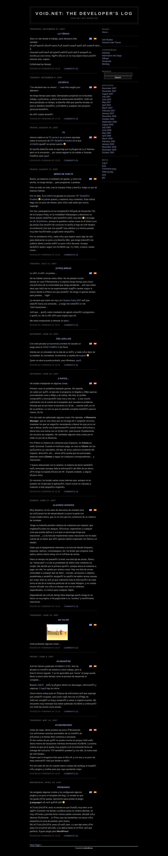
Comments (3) (71, 255)
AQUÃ (41, 685)
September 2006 (109, 122)
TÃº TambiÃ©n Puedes (61, 140)
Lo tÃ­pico (63, 34)
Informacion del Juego (112, 56)
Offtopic (105, 58)
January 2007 (108, 113)
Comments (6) (71, 69)
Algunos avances (63, 505)
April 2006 (106, 136)
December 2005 (109, 147)
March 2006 (107, 138)
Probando (63, 787)
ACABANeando (63, 725)
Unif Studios (107, 40)
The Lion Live (63, 339)
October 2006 (108, 119)
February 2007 (108, 111)
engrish (82, 355)
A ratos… (63, 378)
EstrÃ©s (63, 82)
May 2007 (106, 102)
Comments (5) (71, 119)
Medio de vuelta (63, 174)
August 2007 (107, 94)
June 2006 (106, 130)
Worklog (105, 64)
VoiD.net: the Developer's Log (84, 13)
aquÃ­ (46, 156)
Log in (104, 163)
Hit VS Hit (63, 620)
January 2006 (108, 144)
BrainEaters (42, 221)
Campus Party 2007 (71, 300)
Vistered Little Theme (111, 42)
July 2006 (106, 127)
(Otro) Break (63, 268)
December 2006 (109, 116)
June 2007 (106, 99)
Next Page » (36, 845)
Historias (106, 53)
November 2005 (109, 150)
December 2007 (109, 88)
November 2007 (109, 91)
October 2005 (108, 152)
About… (105, 32)
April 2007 (106, 105)
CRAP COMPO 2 (51, 347)
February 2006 (108, 141)
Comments (109, 169)
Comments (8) (71, 160)
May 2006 (106, 133)
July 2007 (106, 97)
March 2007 (107, 108)
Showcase (106, 61)
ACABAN (34, 144)
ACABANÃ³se (63, 661)
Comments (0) (71, 365)
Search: (107, 71)
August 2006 (107, 125)
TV (63, 132)
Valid (108, 172)
